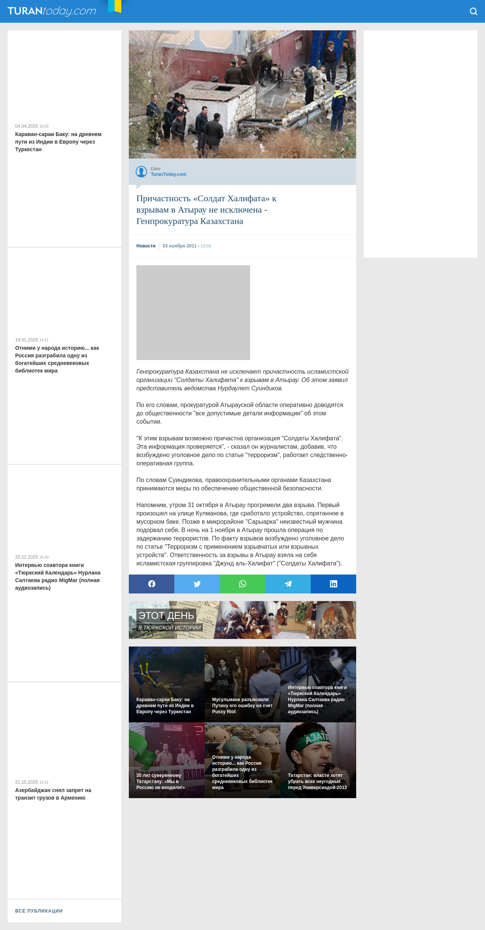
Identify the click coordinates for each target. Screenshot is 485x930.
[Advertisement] (193, 312)
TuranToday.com (53, 11)
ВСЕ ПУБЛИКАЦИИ (39, 911)
